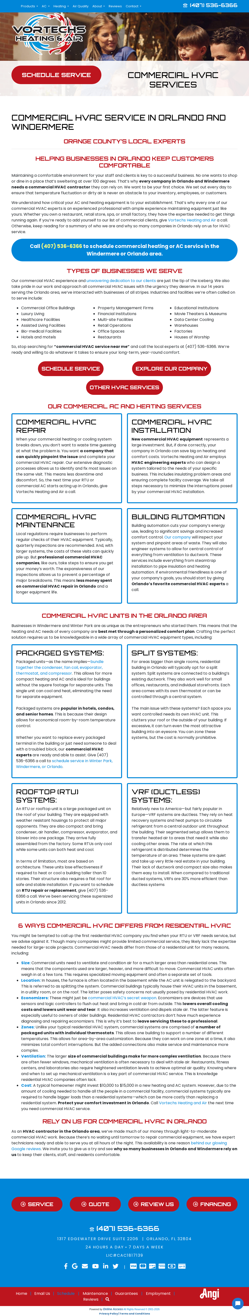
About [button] (97, 6)
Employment (158, 1294)
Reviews (115, 6)
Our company (177, 537)
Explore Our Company (172, 368)
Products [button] (28, 6)
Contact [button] (132, 6)
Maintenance (95, 1294)
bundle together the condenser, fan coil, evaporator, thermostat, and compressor (60, 667)
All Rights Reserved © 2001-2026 (142, 1309)
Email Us (42, 1294)
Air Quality (81, 6)
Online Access (113, 1309)
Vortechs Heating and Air (192, 220)
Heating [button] (60, 6)
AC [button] (44, 6)
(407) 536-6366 (214, 5)
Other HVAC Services (124, 387)
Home (21, 1294)
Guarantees (126, 1294)
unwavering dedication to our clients (121, 280)
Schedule (66, 1294)
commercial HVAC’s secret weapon (122, 998)
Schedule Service (70, 368)
